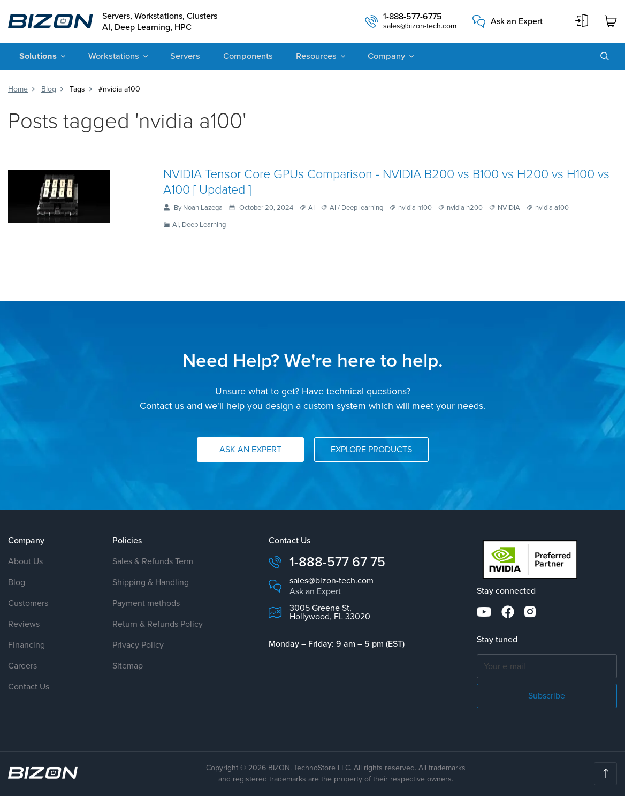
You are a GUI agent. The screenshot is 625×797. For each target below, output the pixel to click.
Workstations (109, 57)
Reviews (24, 625)
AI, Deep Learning (199, 226)
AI (311, 209)
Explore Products (371, 451)
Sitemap (127, 667)
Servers (176, 57)
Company (368, 57)
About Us (25, 563)
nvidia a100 (552, 209)
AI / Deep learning (356, 209)
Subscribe (546, 696)
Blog (48, 90)
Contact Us (28, 688)
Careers (22, 667)
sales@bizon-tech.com (419, 27)
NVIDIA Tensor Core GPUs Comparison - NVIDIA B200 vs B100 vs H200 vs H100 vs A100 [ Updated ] (388, 182)
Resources (301, 57)
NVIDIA (509, 209)
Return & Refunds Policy (157, 625)
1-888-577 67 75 (337, 563)
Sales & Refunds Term (152, 563)
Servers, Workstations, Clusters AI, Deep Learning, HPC (163, 22)
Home (18, 90)
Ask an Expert (517, 22)
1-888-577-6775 (412, 17)
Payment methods (146, 604)
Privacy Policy (138, 646)
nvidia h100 (415, 209)
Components (236, 57)
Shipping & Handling (150, 584)
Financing (26, 646)
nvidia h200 (465, 209)
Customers (28, 604)
